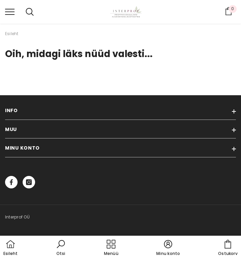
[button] (61, 248)
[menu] (10, 11)
